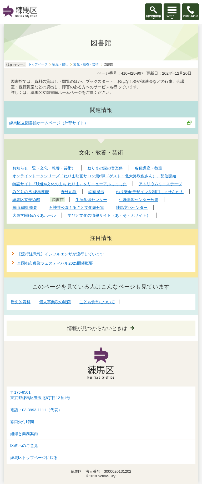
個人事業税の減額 (55, 302)
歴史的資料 (21, 302)
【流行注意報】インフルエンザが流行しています (60, 254)
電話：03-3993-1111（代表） (36, 410)
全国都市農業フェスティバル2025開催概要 (55, 263)
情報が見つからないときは (97, 328)
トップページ (37, 64)
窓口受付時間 (22, 422)
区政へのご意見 (24, 446)
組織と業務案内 (24, 434)
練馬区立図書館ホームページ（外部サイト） (48, 123)
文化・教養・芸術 (86, 64)
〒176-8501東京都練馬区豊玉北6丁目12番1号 (40, 395)
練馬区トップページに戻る (34, 458)
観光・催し (60, 64)
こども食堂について (97, 302)
